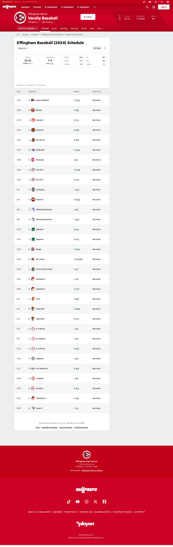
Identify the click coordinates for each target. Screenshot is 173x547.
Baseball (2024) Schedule (74, 35)
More (100, 28)
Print (38, 427)
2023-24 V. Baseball (27, 28)
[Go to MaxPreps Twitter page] (95, 502)
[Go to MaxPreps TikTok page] (69, 502)
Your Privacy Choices (122, 512)
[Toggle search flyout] (147, 7)
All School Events (81, 427)
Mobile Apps (44, 512)
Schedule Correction (49, 427)
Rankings (74, 28)
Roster (54, 28)
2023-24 (23, 48)
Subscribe (57, 512)
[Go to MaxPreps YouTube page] (78, 502)
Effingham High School (86, 457)
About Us (32, 512)
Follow (88, 17)
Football (37, 6)
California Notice (102, 512)
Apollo (51, 63)
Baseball (25, 6)
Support (139, 512)
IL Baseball (34, 35)
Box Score (96, 100)
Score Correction (65, 427)
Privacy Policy (70, 512)
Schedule (45, 28)
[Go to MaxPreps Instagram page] (87, 502)
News (92, 28)
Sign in (163, 7)
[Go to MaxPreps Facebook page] (104, 502)
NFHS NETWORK (30, 2)
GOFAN (17, 2)
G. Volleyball (83, 6)
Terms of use (86, 512)
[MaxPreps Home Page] (18, 35)
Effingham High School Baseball (52, 35)
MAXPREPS (7, 2)
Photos (84, 28)
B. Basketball (51, 6)
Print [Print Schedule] (97, 48)
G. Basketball (67, 6)
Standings (64, 28)
